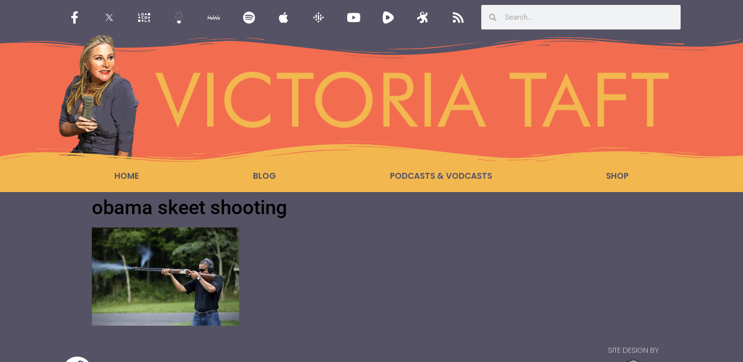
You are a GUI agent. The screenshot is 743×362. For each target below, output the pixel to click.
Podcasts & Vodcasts (441, 176)
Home (126, 176)
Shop (617, 176)
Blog (264, 176)
